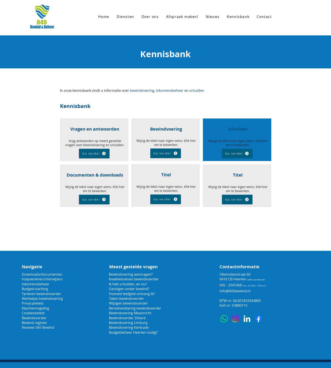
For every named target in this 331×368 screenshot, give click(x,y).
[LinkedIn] (247, 318)
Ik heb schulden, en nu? (128, 284)
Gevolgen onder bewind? (129, 288)
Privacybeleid (32, 303)
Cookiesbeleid (33, 313)
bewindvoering (142, 90)
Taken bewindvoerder (126, 298)
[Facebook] (258, 318)
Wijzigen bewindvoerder (128, 303)
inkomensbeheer (170, 90)
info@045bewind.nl (235, 291)
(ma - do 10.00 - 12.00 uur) (254, 285)
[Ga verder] (94, 153)
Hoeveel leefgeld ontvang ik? (132, 293)
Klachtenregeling (35, 308)
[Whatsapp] (224, 318)
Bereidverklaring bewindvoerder (135, 308)
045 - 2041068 (231, 285)
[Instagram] (235, 318)
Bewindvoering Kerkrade (129, 327)
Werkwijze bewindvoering (42, 298)
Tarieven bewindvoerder (41, 293)
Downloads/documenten (42, 274)
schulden (196, 90)
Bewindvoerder (34, 318)
